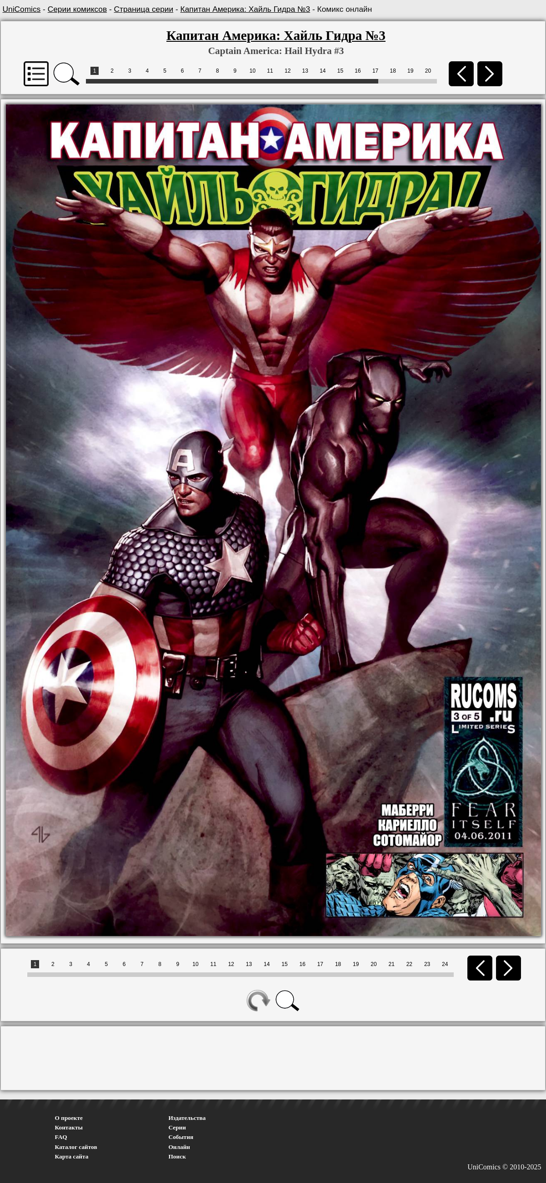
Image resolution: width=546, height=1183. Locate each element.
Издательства (187, 1117)
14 (323, 71)
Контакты (69, 1127)
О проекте (69, 1117)
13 (305, 71)
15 (340, 71)
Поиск (177, 1156)
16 (358, 71)
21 (391, 964)
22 (409, 964)
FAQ (61, 1137)
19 (410, 71)
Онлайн (179, 1147)
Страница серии (144, 9)
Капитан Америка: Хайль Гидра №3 (245, 9)
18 (393, 71)
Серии (177, 1127)
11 (270, 71)
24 (445, 964)
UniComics (22, 9)
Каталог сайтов (76, 1147)
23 (427, 964)
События (181, 1137)
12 (288, 71)
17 (375, 71)
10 (252, 71)
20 (428, 71)
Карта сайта (72, 1156)
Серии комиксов (77, 9)
